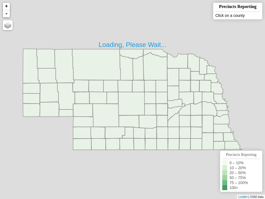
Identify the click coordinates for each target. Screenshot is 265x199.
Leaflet (242, 196)
